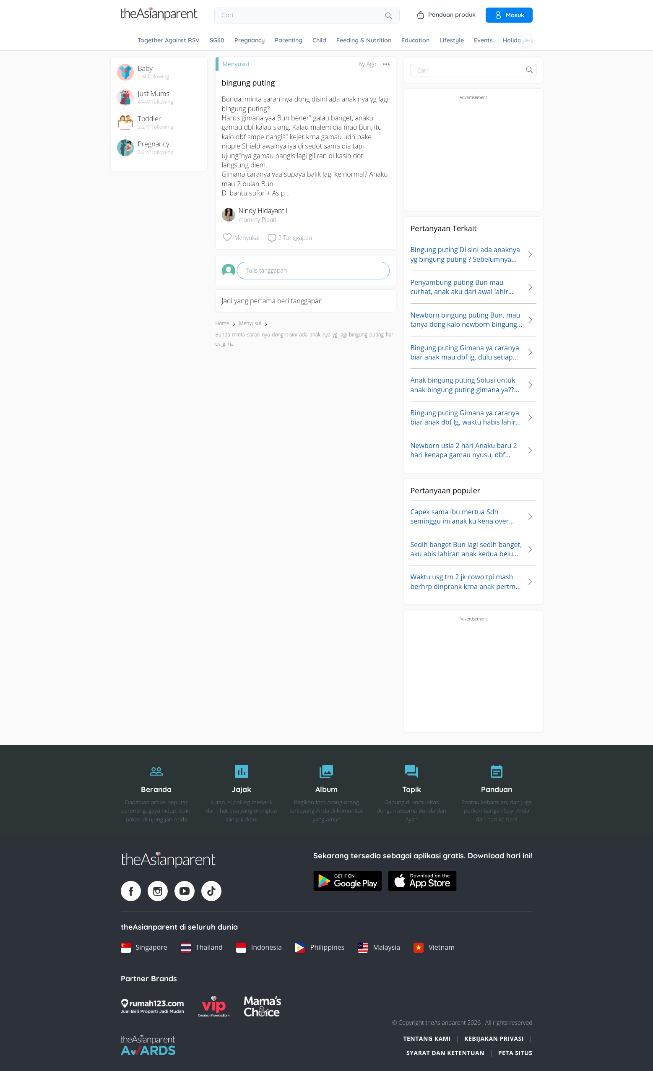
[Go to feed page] (159, 18)
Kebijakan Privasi (494, 1038)
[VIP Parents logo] (214, 1006)
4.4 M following (156, 102)
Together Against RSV (169, 40)
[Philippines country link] (320, 948)
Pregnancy (249, 40)
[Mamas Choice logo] (262, 1006)
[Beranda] (156, 791)
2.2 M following (156, 127)
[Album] (326, 791)
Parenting (288, 40)
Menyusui (236, 64)
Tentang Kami (426, 1038)
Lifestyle (452, 40)
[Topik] (411, 791)
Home (222, 323)
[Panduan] (496, 791)
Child (319, 40)
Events (483, 40)
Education (415, 40)
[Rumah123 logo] (152, 1006)
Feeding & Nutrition (363, 40)
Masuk (509, 15)
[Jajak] (241, 791)
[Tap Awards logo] (148, 1045)
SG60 (217, 40)
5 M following (153, 76)
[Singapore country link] (144, 948)
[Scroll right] (526, 40)
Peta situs (515, 1053)
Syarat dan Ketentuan (445, 1053)
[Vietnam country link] (434, 948)
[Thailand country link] (202, 948)
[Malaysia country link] (379, 948)
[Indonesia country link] (259, 948)
